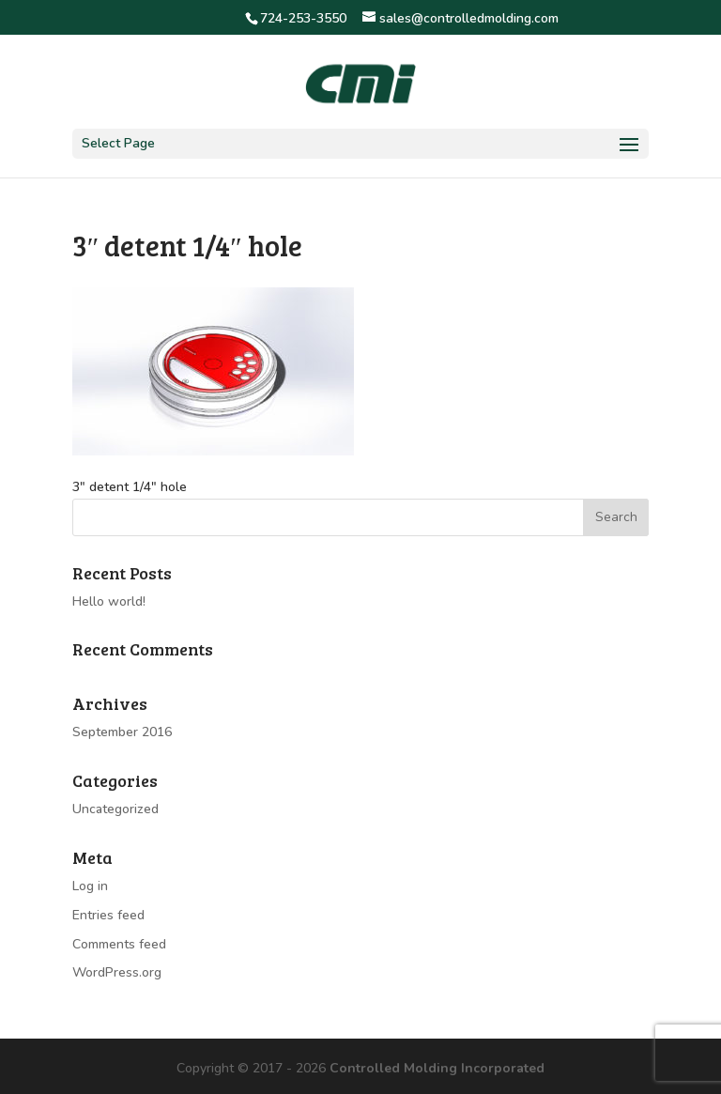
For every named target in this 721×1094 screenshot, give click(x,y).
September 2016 (122, 732)
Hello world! (109, 601)
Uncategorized (115, 809)
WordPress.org (116, 972)
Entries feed (108, 915)
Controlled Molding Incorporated (437, 1068)
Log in (90, 886)
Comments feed (119, 944)
